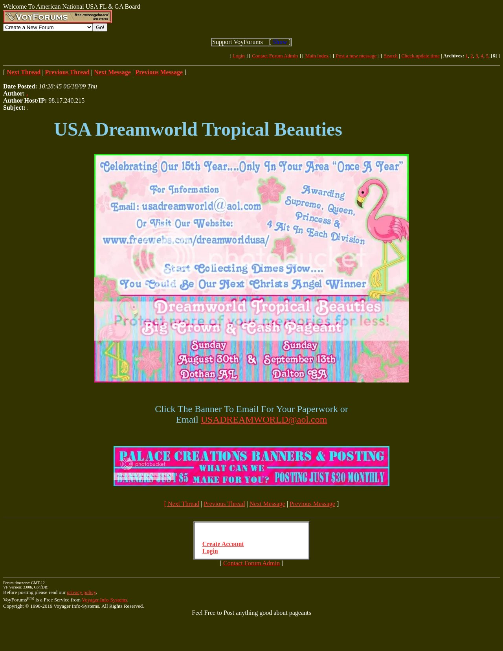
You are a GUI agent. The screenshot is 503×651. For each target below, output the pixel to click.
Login (239, 56)
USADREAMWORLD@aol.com (264, 419)
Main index (317, 56)
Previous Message (312, 503)
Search (391, 56)
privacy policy (81, 592)
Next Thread (183, 503)
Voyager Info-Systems (104, 600)
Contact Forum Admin (275, 56)
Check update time (420, 56)
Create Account (223, 544)
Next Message (267, 503)
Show (280, 42)
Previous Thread (224, 503)
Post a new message (356, 56)
